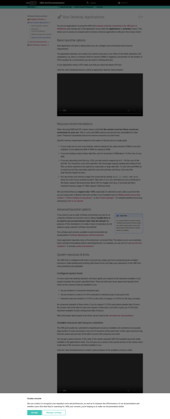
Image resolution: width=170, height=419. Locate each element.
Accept (34, 412)
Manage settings (54, 412)
